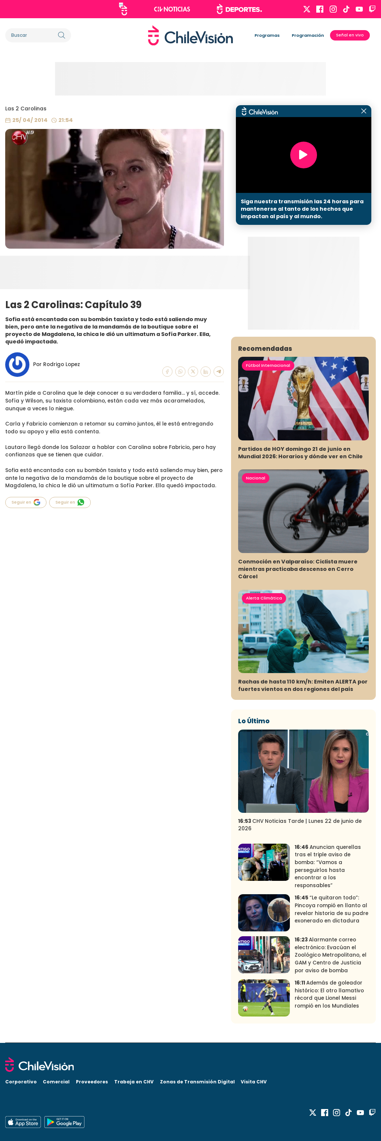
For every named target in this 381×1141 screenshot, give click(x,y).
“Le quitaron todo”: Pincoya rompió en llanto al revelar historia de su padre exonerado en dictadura (331, 909)
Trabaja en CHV (134, 1082)
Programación (308, 35)
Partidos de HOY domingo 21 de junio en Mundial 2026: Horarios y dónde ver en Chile (300, 452)
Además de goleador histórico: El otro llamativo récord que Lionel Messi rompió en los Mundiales (329, 994)
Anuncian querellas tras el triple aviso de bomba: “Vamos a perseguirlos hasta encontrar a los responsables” (328, 866)
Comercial (56, 1082)
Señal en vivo (350, 35)
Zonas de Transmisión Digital (197, 1082)
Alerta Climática (264, 598)
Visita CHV (254, 1082)
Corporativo (21, 1082)
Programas (267, 35)
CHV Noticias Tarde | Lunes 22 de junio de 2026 (300, 825)
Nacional (255, 478)
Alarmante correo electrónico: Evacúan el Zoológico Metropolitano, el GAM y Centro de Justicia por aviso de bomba (330, 955)
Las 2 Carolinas (26, 108)
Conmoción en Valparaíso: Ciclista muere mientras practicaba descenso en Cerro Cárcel (298, 569)
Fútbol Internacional (268, 365)
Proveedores (92, 1082)
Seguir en (26, 502)
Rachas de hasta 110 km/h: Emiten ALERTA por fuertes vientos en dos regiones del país (303, 685)
